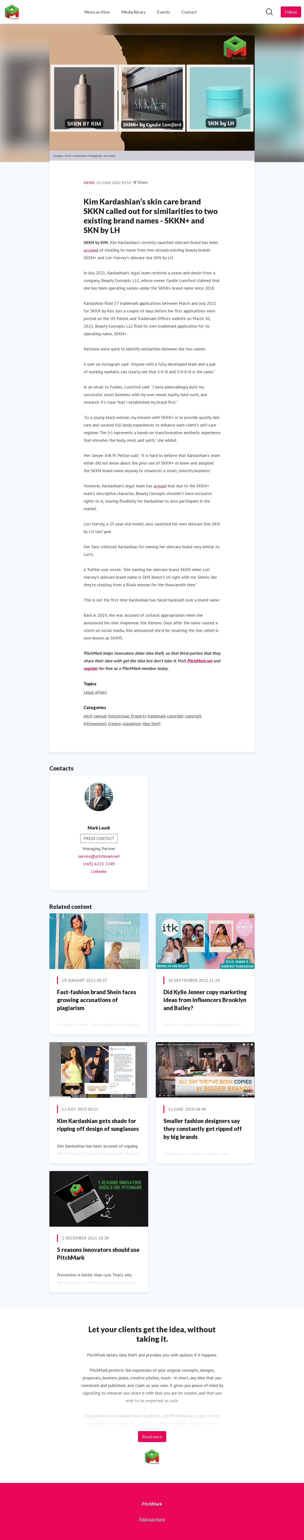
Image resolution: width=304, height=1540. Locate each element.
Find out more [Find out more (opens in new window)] (152, 1519)
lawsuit (100, 716)
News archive (97, 12)
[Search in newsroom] (269, 12)
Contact (189, 12)
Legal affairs (95, 692)
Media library (133, 12)
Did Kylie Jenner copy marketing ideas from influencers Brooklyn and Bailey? (205, 999)
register (91, 668)
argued (160, 486)
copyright (175, 716)
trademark (156, 716)
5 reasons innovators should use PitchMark (98, 1253)
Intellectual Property (127, 716)
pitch (88, 716)
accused (91, 250)
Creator (114, 723)
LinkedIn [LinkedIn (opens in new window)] (98, 871)
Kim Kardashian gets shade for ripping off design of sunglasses (98, 1124)
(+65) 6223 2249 (98, 864)
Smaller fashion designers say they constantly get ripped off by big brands (202, 1128)
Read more (152, 1436)
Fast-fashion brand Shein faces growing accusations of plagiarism (96, 999)
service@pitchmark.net (99, 856)
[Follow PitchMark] (291, 11)
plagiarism (132, 723)
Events (163, 12)
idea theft (151, 723)
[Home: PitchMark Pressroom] (12, 12)
